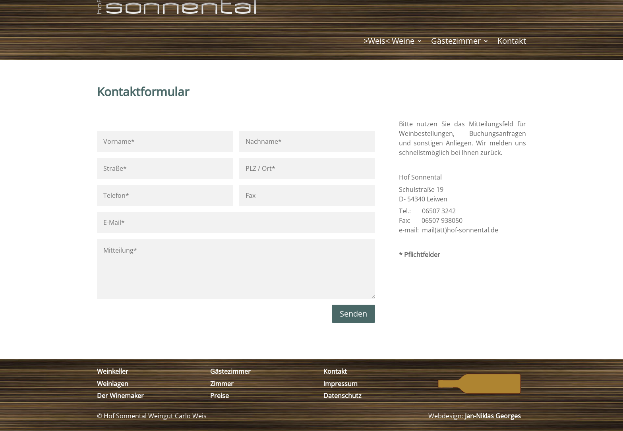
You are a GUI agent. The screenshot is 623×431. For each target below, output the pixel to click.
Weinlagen (112, 383)
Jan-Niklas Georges (493, 416)
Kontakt (511, 40)
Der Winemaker (120, 395)
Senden (353, 313)
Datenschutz (342, 395)
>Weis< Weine (389, 40)
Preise (219, 395)
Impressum (340, 383)
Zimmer (222, 383)
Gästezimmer (456, 40)
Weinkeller (112, 371)
